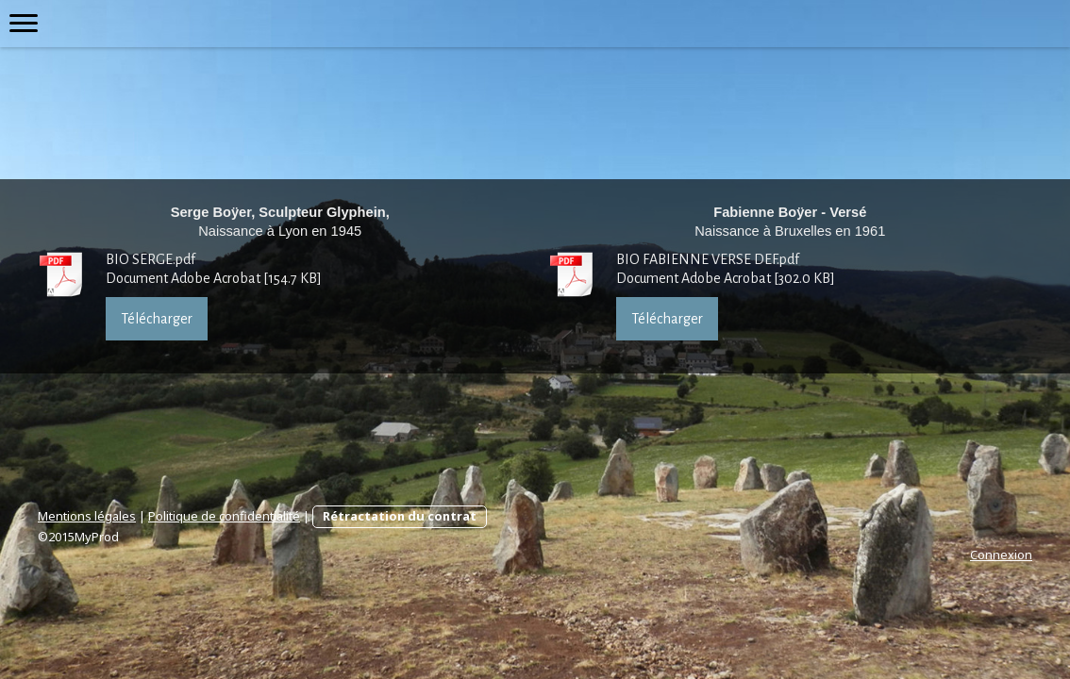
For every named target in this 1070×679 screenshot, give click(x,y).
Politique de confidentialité (224, 515)
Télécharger (156, 318)
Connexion (1001, 554)
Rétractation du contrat (399, 515)
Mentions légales (87, 515)
